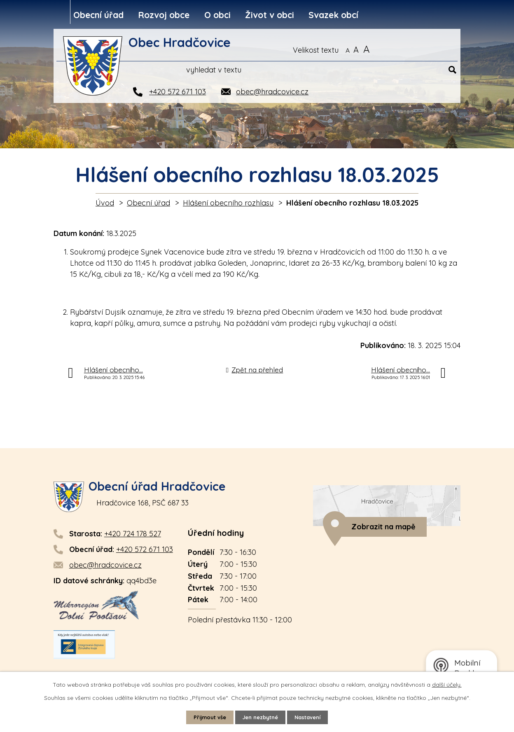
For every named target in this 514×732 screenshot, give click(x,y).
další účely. (447, 684)
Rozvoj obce (163, 14)
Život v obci (269, 14)
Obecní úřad (98, 14)
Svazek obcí (333, 14)
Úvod (105, 203)
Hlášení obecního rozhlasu (228, 203)
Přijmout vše (206, 716)
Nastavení (312, 716)
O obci (217, 14)
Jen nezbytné (261, 716)
